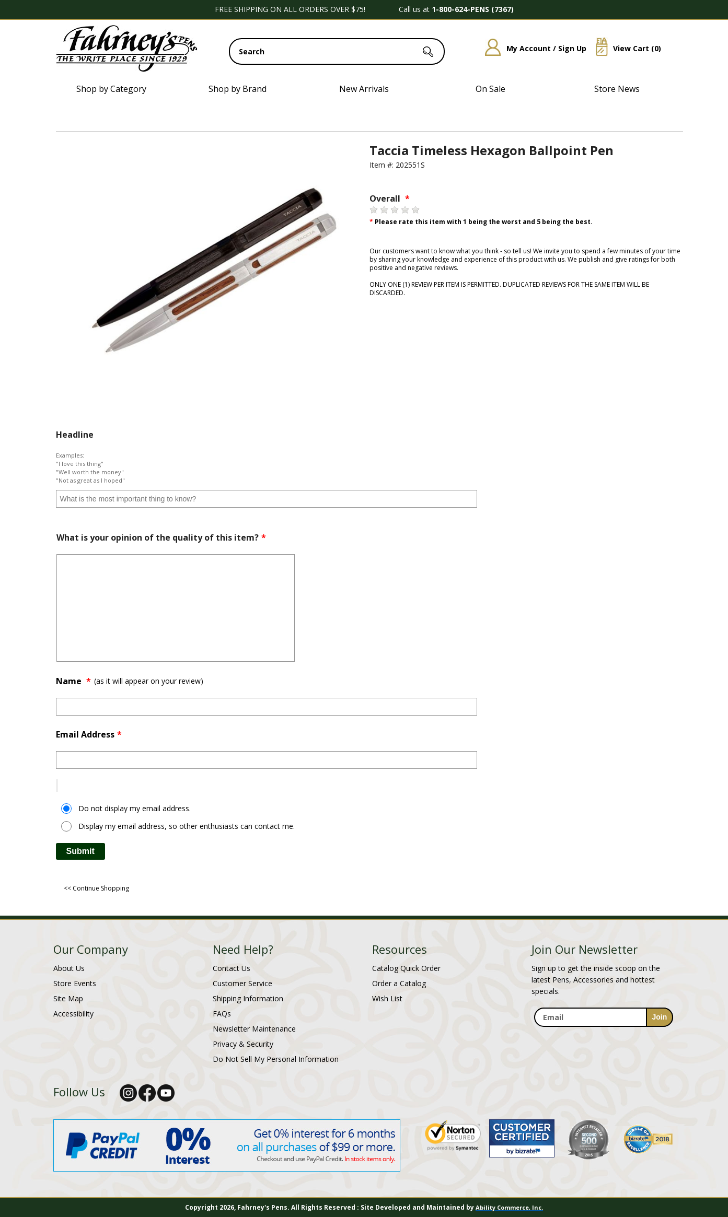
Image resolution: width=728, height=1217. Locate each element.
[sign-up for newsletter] (660, 1017)
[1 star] (373, 210)
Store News (617, 89)
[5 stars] (415, 210)
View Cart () (624, 48)
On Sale (490, 89)
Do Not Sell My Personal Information (276, 1059)
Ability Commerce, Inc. (509, 1207)
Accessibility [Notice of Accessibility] (73, 1014)
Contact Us (231, 968)
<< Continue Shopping (96, 888)
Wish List (387, 998)
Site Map (68, 998)
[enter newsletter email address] (603, 1017)
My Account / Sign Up (531, 48)
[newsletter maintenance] (603, 1032)
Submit (80, 851)
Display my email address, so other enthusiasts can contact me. (186, 826)
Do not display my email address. (134, 808)
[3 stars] (394, 210)
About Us (69, 968)
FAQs (222, 1014)
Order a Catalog (399, 983)
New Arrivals (364, 89)
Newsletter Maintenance (254, 1029)
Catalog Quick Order (406, 968)
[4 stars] (405, 210)
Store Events (74, 983)
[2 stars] (384, 210)
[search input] (337, 51)
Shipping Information (248, 998)
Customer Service (242, 983)
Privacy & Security (243, 1044)
